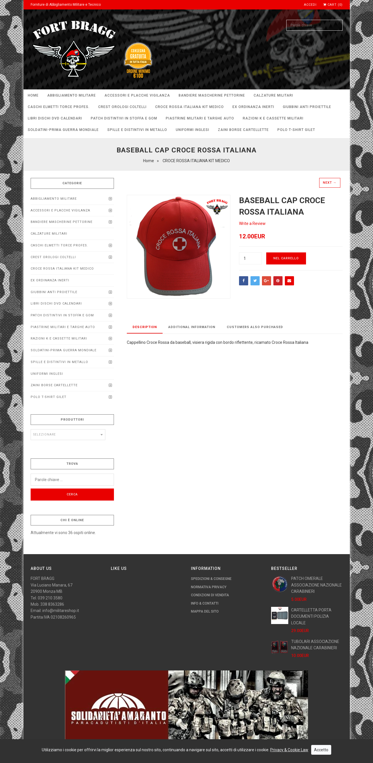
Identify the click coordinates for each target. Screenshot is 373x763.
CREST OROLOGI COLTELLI (122, 107)
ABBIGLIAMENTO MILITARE (71, 95)
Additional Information (191, 327)
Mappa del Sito (205, 611)
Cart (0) (333, 5)
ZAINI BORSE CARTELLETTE (243, 130)
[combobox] (68, 434)
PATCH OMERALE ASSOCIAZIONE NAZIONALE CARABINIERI (316, 585)
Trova (72, 464)
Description (145, 327)
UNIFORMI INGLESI (192, 130)
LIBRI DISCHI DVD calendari (55, 118)
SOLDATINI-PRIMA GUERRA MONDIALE (63, 130)
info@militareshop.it (60, 610)
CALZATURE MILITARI (273, 95)
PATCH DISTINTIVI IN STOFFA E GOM (124, 118)
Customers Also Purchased (255, 327)
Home (33, 95)
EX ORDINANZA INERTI (253, 107)
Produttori (72, 419)
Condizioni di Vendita (210, 595)
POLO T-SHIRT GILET (296, 130)
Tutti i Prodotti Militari (153, 755)
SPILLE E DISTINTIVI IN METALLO (137, 130)
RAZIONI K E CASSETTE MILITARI (273, 118)
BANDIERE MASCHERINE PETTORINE (212, 95)
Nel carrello (286, 258)
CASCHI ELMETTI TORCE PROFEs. (59, 107)
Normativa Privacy (208, 587)
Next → (330, 183)
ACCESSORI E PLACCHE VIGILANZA (137, 95)
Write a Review (252, 223)
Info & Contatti (204, 603)
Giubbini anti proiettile (307, 107)
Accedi (310, 5)
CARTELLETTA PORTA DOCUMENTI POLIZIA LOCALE (311, 616)
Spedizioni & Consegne (211, 579)
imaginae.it (119, 755)
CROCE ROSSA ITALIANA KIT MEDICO (189, 107)
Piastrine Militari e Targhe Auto (200, 118)
